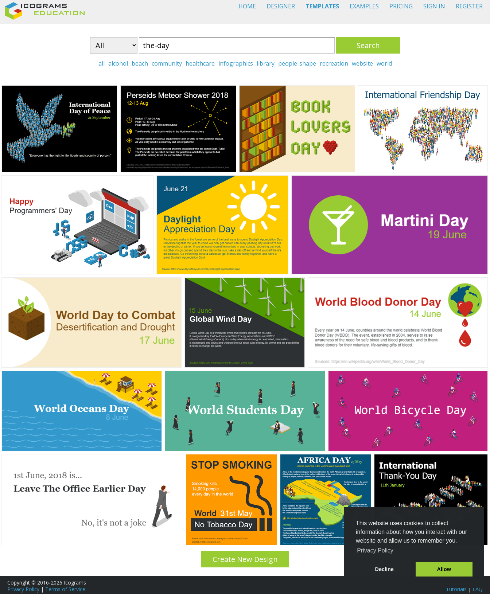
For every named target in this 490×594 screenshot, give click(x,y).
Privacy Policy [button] (375, 550)
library (266, 63)
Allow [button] (444, 569)
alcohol (118, 63)
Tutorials (456, 589)
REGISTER (469, 6)
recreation (334, 63)
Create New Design (245, 559)
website (362, 63)
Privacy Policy (23, 589)
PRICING (401, 6)
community (167, 63)
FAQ (477, 589)
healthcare (200, 63)
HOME (247, 6)
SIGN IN (434, 6)
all (101, 63)
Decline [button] (384, 569)
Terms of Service (65, 589)
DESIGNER (281, 6)
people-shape (297, 63)
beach (140, 63)
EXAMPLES (364, 6)
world (384, 63)
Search (368, 45)
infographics (235, 63)
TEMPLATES (322, 6)
